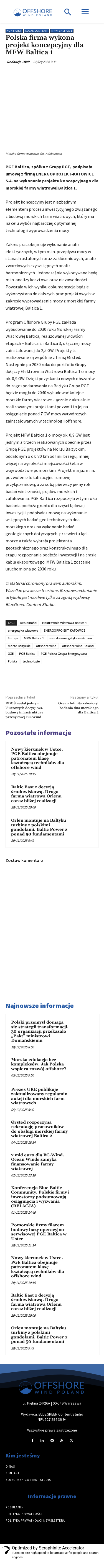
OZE (11, 653)
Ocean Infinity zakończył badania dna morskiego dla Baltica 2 (78, 708)
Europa (13, 638)
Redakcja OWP (18, 61)
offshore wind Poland (78, 646)
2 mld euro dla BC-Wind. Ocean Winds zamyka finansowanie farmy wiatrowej (37, 1162)
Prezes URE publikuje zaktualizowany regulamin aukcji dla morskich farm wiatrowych (39, 1096)
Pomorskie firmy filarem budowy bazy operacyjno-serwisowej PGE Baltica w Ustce (39, 1231)
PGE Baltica (27, 653)
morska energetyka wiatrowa (70, 638)
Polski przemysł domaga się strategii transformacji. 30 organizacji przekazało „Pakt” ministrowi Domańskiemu (40, 1031)
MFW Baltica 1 (61, 31)
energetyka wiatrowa (23, 630)
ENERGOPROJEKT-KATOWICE (64, 630)
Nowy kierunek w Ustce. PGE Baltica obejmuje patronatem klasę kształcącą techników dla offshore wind (37, 758)
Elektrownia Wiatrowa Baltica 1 (64, 623)
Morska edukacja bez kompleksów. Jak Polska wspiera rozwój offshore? (38, 1064)
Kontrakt (14, 31)
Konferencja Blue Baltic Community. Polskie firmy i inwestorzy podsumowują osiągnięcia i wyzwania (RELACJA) (40, 1197)
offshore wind (46, 646)
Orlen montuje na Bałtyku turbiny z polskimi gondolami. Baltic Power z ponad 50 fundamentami (39, 827)
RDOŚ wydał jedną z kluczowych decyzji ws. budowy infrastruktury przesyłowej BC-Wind (24, 710)
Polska (12, 661)
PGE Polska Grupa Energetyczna (64, 653)
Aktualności (28, 623)
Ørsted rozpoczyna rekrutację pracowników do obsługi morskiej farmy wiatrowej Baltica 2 (39, 1129)
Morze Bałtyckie (19, 646)
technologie (31, 661)
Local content (36, 31)
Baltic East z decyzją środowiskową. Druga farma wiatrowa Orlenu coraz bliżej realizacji (36, 794)
